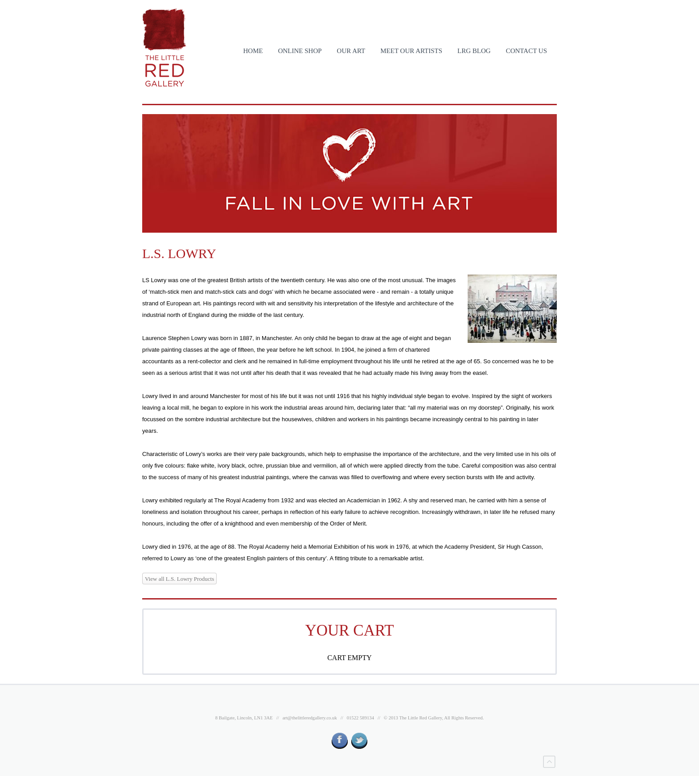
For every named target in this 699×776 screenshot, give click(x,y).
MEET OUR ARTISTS (411, 50)
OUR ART (351, 50)
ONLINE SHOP (300, 50)
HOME (253, 50)
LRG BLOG (474, 50)
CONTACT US (526, 50)
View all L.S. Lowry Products (179, 578)
